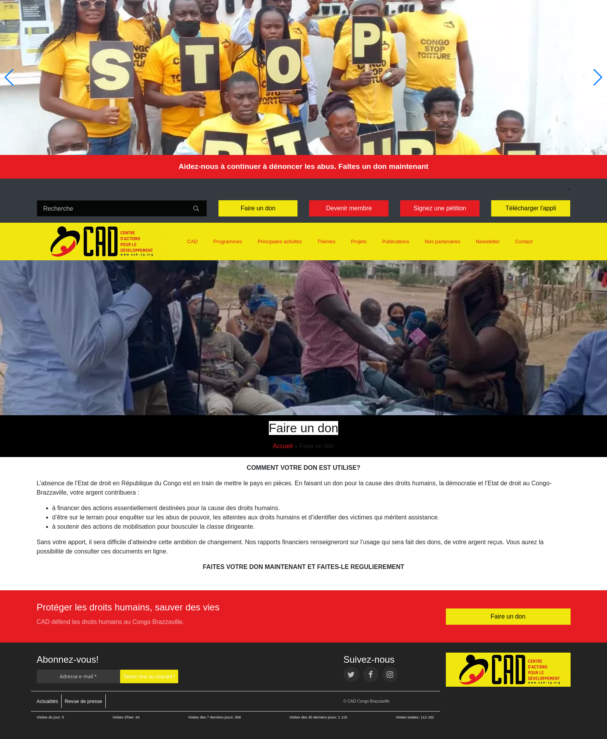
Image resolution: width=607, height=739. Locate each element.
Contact (524, 241)
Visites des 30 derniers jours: (313, 717)
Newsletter (487, 241)
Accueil (283, 446)
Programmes (227, 241)
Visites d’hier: (124, 717)
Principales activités (280, 241)
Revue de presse (83, 701)
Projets (358, 241)
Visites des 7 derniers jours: (211, 717)
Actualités (47, 701)
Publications (395, 241)
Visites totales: (407, 717)
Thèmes (326, 241)
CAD (192, 241)
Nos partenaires (443, 241)
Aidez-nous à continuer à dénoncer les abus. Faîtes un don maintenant (303, 166)
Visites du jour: (49, 717)
